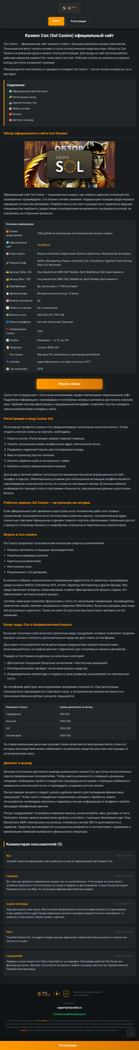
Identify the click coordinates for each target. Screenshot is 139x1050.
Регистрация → (69, 1045)
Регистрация (78, 21)
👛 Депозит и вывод (21, 119)
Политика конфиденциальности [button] (69, 1014)
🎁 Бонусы (15, 114)
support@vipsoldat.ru (69, 1007)
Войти (56, 20)
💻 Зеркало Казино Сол (23, 102)
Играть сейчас (69, 384)
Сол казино (42, 1021)
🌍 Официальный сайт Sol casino (28, 91)
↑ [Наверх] (131, 1033)
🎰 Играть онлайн (19, 108)
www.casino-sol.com (60, 58)
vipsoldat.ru (43, 244)
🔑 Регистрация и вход (22, 97)
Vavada (24, 1030)
